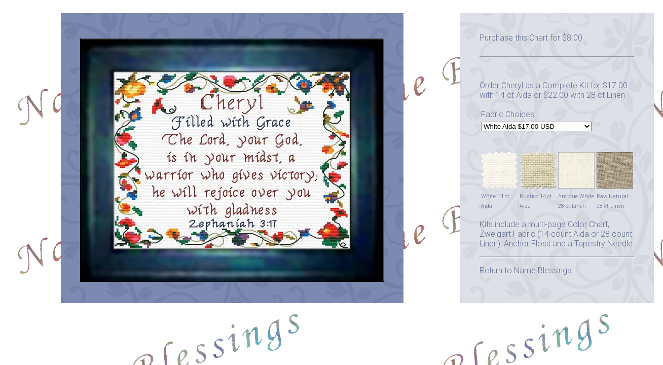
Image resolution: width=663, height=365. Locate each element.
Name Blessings (542, 270)
